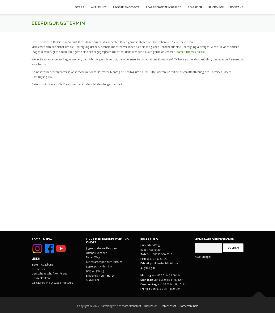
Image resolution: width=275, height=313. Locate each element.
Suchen (233, 247)
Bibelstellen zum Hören (100, 275)
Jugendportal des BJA (99, 266)
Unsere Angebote (126, 7)
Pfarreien (195, 7)
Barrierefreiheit (188, 306)
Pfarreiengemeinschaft (163, 7)
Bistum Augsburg (42, 264)
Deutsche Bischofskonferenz (49, 273)
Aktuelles (99, 7)
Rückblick (216, 7)
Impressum (151, 306)
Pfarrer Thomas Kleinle (190, 52)
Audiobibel (92, 280)
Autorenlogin (203, 256)
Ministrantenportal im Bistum (104, 262)
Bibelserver (38, 269)
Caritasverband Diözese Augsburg (52, 282)
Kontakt (236, 7)
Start (80, 7)
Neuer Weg (93, 257)
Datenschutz (168, 306)
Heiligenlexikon (41, 278)
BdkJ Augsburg (95, 271)
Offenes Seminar (96, 253)
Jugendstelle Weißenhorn (101, 248)
